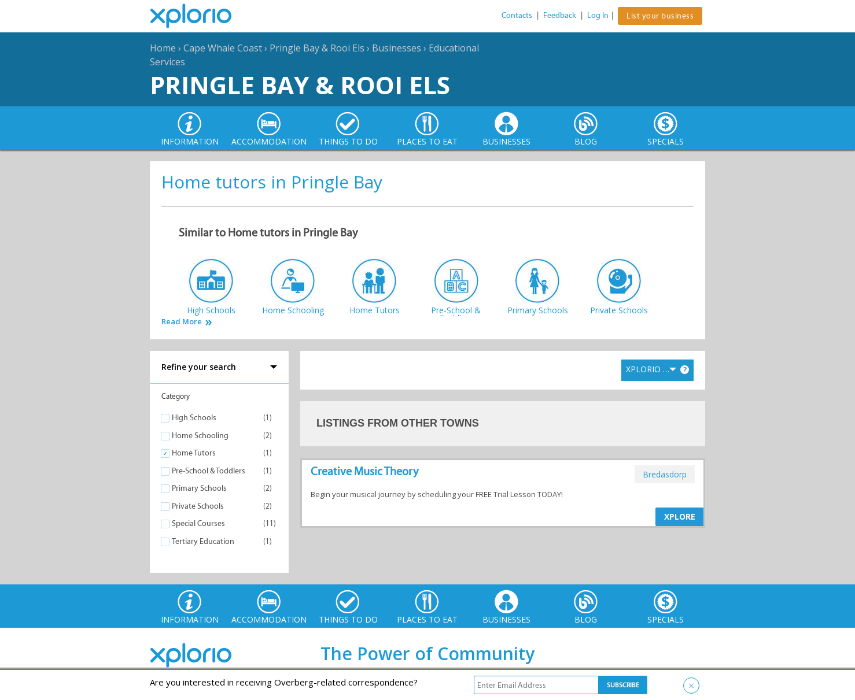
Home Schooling (200, 435)
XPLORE (679, 516)
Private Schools (198, 506)
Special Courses (198, 523)
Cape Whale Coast (222, 48)
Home (163, 48)
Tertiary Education (203, 541)
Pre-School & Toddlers (208, 471)
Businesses (396, 48)
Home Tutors (194, 453)
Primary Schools (199, 488)
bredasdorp (665, 474)
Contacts (517, 15)
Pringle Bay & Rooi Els (317, 48)
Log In (598, 15)
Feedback (559, 15)
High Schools (194, 418)
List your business (660, 16)
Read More (181, 322)
